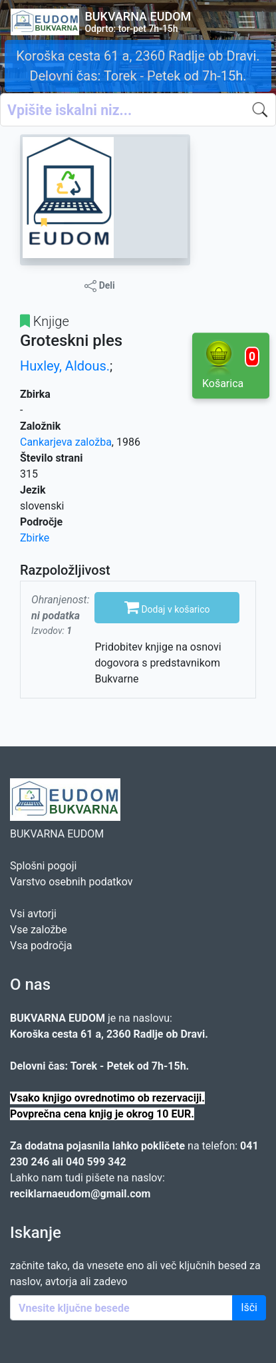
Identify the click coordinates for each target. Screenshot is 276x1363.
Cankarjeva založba (66, 442)
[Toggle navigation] (246, 22)
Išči (249, 1307)
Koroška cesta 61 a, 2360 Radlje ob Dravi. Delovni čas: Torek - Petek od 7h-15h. (137, 66)
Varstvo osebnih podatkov (71, 881)
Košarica (230, 364)
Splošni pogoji (43, 865)
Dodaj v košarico (167, 607)
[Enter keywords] (121, 1307)
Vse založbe (38, 929)
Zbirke (34, 537)
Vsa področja (41, 945)
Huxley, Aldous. (65, 366)
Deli (99, 286)
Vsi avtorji (33, 913)
